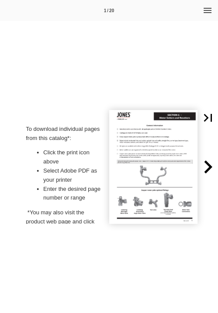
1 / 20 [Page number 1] (109, 10)
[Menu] (207, 10)
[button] (208, 167)
